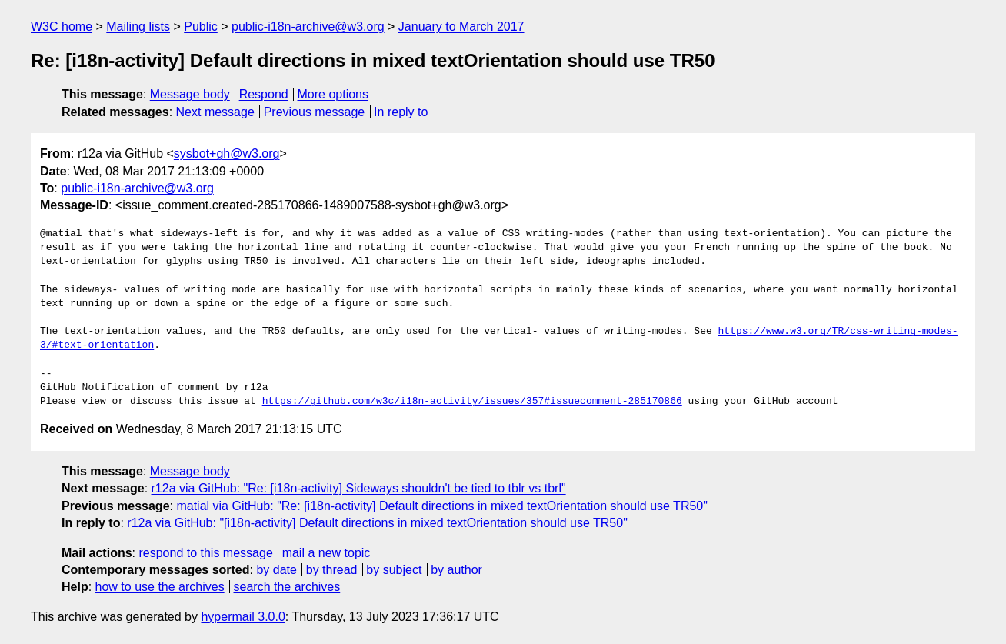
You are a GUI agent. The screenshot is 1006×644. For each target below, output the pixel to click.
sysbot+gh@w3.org (227, 153)
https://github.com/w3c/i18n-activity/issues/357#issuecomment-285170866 (472, 402)
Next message (215, 111)
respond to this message (205, 552)
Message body (190, 94)
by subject (393, 569)
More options (333, 94)
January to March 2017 (461, 26)
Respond (263, 94)
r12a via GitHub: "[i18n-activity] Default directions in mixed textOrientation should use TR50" (377, 522)
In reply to (401, 111)
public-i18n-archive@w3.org (308, 26)
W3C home (61, 26)
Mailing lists (138, 26)
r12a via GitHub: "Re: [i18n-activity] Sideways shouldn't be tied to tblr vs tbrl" (359, 488)
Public (201, 26)
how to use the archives (160, 586)
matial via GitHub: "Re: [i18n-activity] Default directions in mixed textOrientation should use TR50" (441, 505)
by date (276, 569)
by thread (332, 569)
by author (456, 569)
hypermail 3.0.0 (243, 616)
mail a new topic (326, 552)
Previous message (314, 111)
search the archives (287, 586)
